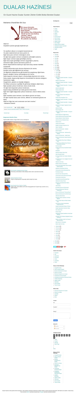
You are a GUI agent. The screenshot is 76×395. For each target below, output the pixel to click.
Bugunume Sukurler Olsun (10, 117)
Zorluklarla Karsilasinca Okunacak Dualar (63, 277)
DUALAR (9, 109)
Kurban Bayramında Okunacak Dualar (63, 116)
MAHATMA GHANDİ (15, 109)
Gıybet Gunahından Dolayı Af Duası (63, 206)
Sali (55, 254)
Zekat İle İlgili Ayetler (60, 88)
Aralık (57, 70)
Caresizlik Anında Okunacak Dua (62, 179)
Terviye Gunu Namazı (60, 123)
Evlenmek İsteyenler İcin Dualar (61, 274)
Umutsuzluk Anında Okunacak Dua (63, 170)
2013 (56, 242)
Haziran (57, 229)
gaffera (28, 392)
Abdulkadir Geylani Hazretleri (60, 45)
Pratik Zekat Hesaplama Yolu (61, 97)
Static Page (57, 344)
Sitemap (56, 342)
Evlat (56, 297)
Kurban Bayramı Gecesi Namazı (62, 118)
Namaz (56, 34)
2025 (56, 56)
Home (56, 339)
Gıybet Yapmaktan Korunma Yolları (63, 208)
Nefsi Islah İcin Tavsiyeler (61, 222)
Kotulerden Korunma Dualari (60, 275)
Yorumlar (56, 328)
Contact (56, 341)
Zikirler (56, 33)
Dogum (56, 295)
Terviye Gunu (58, 121)
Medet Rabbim (59, 130)
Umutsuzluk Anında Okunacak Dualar (63, 175)
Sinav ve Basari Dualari (59, 269)
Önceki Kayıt (45, 113)
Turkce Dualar (57, 39)
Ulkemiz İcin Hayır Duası (61, 181)
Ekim (57, 74)
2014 (56, 241)
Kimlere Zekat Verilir (60, 89)
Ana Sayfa (26, 113)
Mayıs (57, 231)
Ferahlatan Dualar (59, 172)
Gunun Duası (58, 211)
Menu (54, 348)
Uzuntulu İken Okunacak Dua (62, 173)
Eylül (57, 76)
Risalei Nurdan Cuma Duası (61, 163)
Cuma (56, 259)
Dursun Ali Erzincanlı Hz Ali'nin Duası (63, 194)
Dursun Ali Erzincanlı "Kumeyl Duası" (63, 192)
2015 (56, 69)
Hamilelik (56, 293)
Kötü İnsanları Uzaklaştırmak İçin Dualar (19, 170)
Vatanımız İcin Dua (59, 161)
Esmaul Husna (57, 36)
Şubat (57, 237)
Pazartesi (56, 252)
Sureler (56, 30)
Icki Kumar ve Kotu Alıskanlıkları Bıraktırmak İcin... (62, 204)
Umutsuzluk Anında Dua (61, 177)
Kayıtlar (56, 326)
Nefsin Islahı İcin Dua (60, 224)
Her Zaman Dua (59, 209)
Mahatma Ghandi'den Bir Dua (62, 168)
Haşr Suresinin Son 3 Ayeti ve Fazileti (18, 185)
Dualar (56, 28)
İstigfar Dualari (57, 41)
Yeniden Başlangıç (58, 278)
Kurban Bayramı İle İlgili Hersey (62, 114)
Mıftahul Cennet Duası (60, 80)
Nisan (57, 233)
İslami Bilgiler (57, 42)
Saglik (56, 49)
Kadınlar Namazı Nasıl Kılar (61, 152)
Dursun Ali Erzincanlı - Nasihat (62, 129)
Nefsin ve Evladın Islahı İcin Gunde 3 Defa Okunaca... (63, 220)
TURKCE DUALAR (25, 109)
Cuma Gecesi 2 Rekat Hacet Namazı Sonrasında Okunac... (63, 144)
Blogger (41, 392)
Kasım (57, 72)
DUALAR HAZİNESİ (27, 7)
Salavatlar (57, 31)
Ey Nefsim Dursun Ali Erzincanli (62, 187)
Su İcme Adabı (59, 146)
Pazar (56, 262)
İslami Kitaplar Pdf (59, 109)
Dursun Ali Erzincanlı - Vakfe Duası (63, 135)
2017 (56, 65)
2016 (56, 67)
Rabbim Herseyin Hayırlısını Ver (62, 125)
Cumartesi (57, 260)
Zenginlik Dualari (58, 267)
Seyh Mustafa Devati (60, 154)
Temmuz (58, 228)
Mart (57, 235)
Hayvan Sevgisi (59, 108)
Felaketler (58, 150)
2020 (56, 61)
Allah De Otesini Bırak (60, 195)
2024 (56, 58)
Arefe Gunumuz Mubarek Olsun (62, 120)
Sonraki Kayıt (6, 113)
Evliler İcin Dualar (58, 272)
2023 (56, 60)
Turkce (20, 109)
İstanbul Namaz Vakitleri (59, 44)
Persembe (57, 257)
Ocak (57, 238)
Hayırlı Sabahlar (59, 127)
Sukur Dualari (57, 38)
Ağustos (57, 226)
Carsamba (57, 255)
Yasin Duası (58, 185)
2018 (56, 63)
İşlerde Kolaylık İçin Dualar (16, 178)
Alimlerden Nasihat (58, 47)
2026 (56, 54)
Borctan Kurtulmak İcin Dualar (61, 270)
